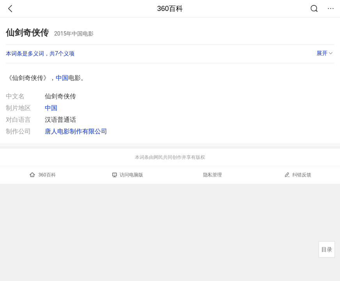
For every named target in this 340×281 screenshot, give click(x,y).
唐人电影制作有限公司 (76, 131)
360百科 (170, 8)
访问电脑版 (127, 175)
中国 (62, 78)
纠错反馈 (297, 175)
